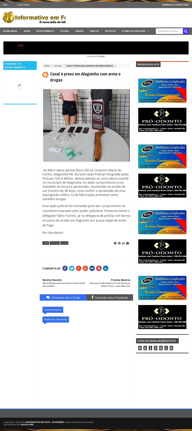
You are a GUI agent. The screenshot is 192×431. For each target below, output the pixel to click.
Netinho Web (27, 424)
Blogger (102, 56)
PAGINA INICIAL (10, 31)
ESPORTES (110, 31)
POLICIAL (64, 31)
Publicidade (23, 5)
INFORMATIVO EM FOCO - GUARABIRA (45, 422)
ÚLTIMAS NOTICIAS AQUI (134, 31)
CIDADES (79, 31)
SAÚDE (27, 31)
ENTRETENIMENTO (45, 31)
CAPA (5, 5)
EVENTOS (94, 31)
